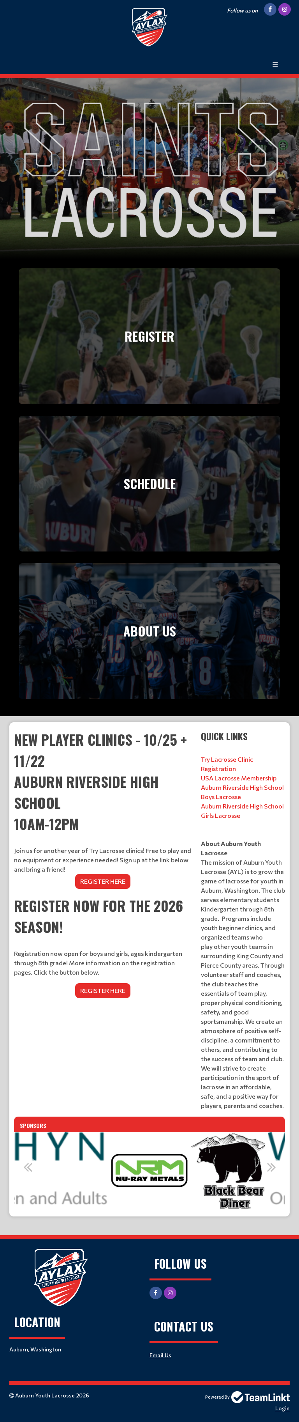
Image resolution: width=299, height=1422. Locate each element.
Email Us (160, 1355)
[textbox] (103, 946)
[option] (149, 1171)
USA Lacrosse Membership (238, 778)
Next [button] (271, 1167)
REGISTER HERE (102, 881)
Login (282, 1408)
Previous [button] (27, 1167)
